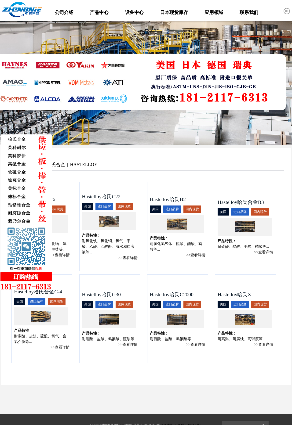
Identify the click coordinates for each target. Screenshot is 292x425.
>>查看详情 (60, 255)
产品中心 (99, 12)
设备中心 (134, 12)
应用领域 (213, 12)
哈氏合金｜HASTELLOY (72, 164)
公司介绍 (64, 12)
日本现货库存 (174, 12)
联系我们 (249, 12)
